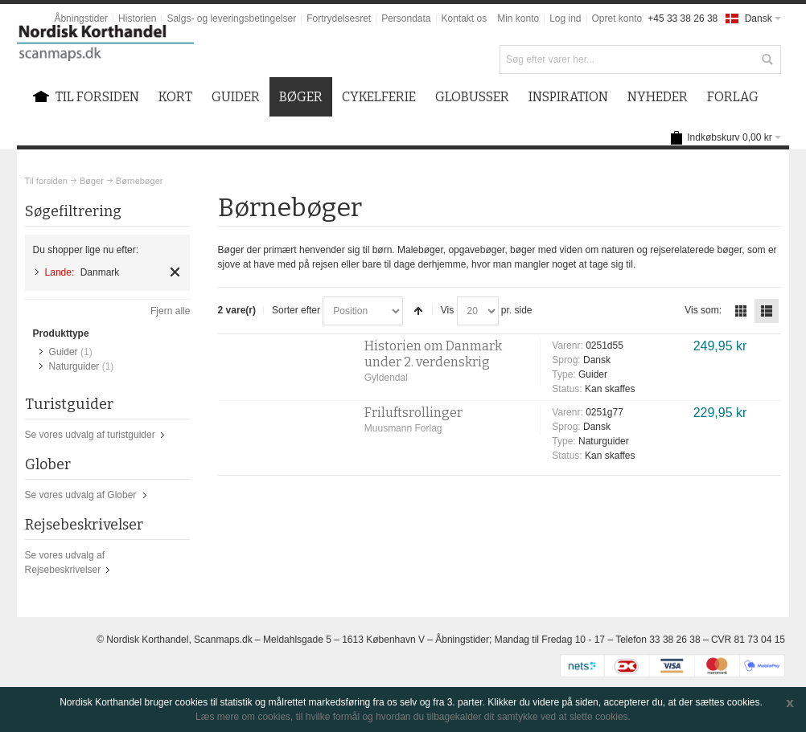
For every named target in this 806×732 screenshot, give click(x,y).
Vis (447, 310)
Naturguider (74, 366)
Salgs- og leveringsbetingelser (231, 18)
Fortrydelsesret (338, 18)
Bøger (92, 181)
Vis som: (703, 310)
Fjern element (175, 272)
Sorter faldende (418, 311)
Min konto (518, 18)
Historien (137, 18)
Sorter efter (296, 310)
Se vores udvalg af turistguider (90, 434)
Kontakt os (464, 18)
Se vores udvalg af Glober (81, 495)
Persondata (405, 18)
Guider (63, 352)
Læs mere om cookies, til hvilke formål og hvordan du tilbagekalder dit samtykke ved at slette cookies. (413, 716)
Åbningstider (81, 18)
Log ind (565, 18)
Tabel (741, 311)
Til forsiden (46, 181)
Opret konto (617, 18)
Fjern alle (170, 311)
